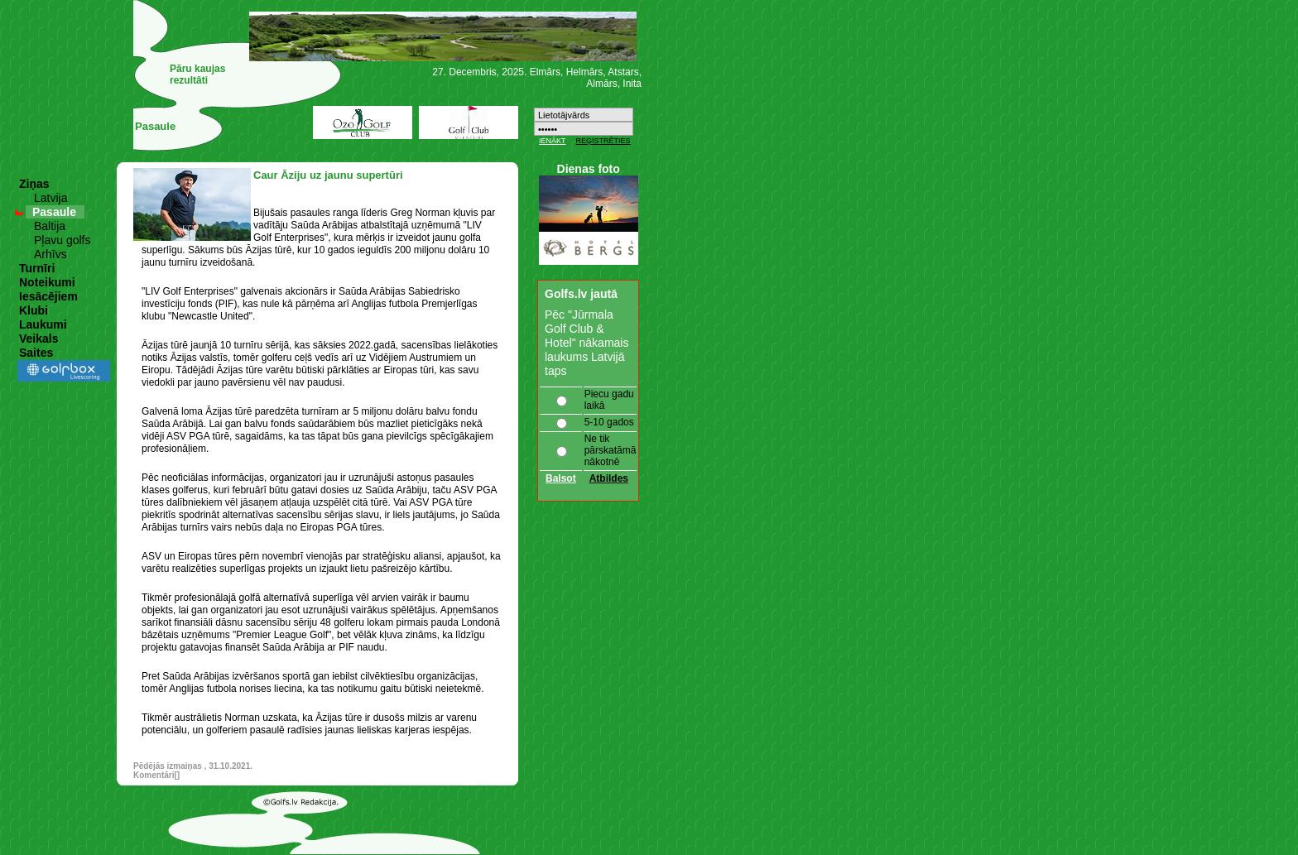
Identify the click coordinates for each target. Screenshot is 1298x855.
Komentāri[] (156, 775)
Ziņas (34, 183)
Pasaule (54, 212)
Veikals (39, 338)
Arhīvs (50, 254)
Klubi (33, 310)
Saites (36, 352)
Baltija (49, 226)
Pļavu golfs (62, 240)
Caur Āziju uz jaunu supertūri (328, 175)
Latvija (50, 197)
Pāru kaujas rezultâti (197, 74)
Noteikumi (47, 282)
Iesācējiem (48, 296)
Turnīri (37, 268)
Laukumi (43, 324)
